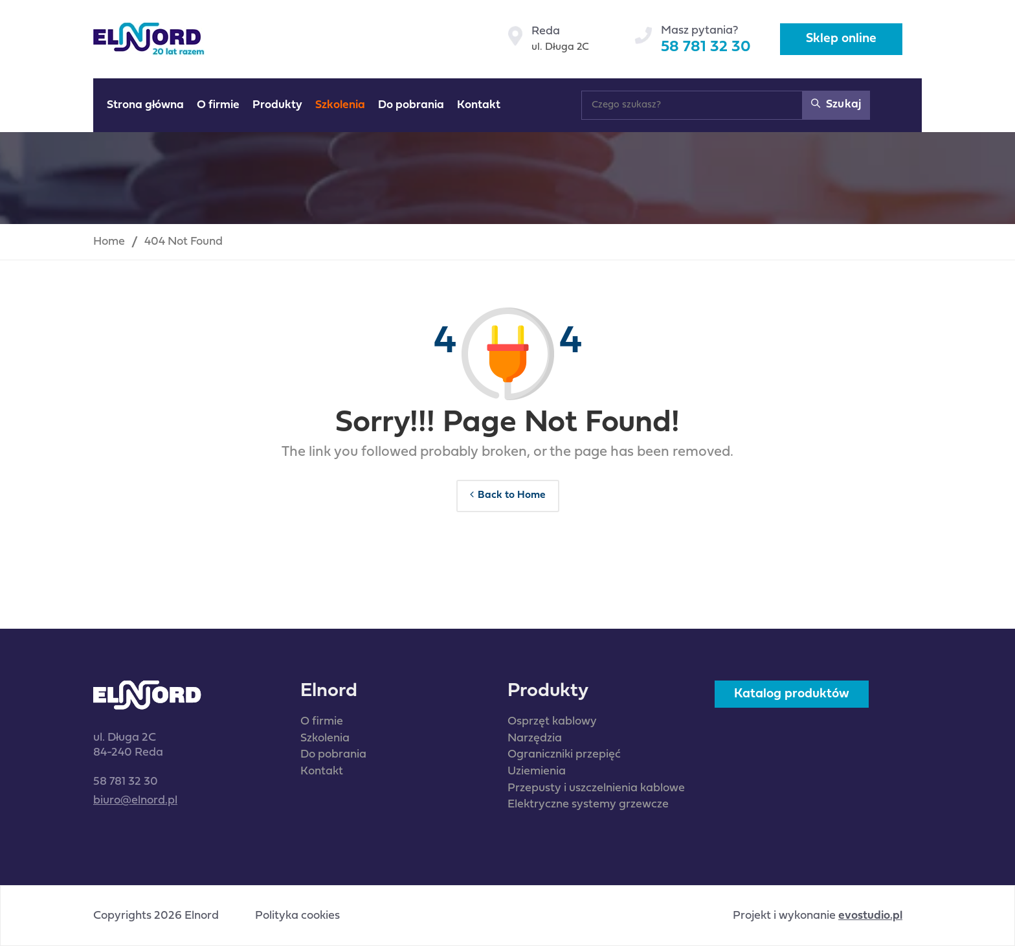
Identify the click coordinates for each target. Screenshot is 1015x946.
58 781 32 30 (706, 47)
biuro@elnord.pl (135, 800)
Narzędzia (535, 738)
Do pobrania (333, 755)
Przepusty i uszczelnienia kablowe (596, 788)
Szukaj (836, 103)
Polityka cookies (297, 916)
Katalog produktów (791, 694)
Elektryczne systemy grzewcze (588, 804)
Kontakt (321, 771)
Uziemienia (537, 771)
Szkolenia (325, 738)
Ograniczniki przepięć (564, 755)
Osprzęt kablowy (552, 721)
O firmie (321, 721)
